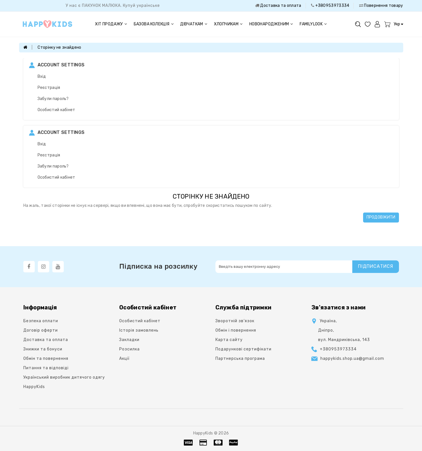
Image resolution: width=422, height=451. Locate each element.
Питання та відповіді (46, 368)
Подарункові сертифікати (243, 349)
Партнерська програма (240, 358)
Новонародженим (271, 24)
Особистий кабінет (56, 109)
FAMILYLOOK (313, 24)
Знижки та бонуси (42, 349)
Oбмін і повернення (235, 330)
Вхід (42, 76)
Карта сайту (229, 339)
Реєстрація (49, 87)
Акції (124, 358)
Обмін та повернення (45, 358)
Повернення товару (383, 5)
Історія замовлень (138, 330)
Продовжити (381, 217)
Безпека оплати (40, 321)
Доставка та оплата (280, 5)
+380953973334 (331, 5)
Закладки (129, 339)
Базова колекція (154, 24)
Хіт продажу (111, 24)
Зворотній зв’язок (234, 321)
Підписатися (375, 266)
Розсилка (129, 349)
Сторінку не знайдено (59, 47)
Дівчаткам (193, 24)
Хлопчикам (228, 24)
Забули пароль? (53, 98)
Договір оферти (40, 330)
